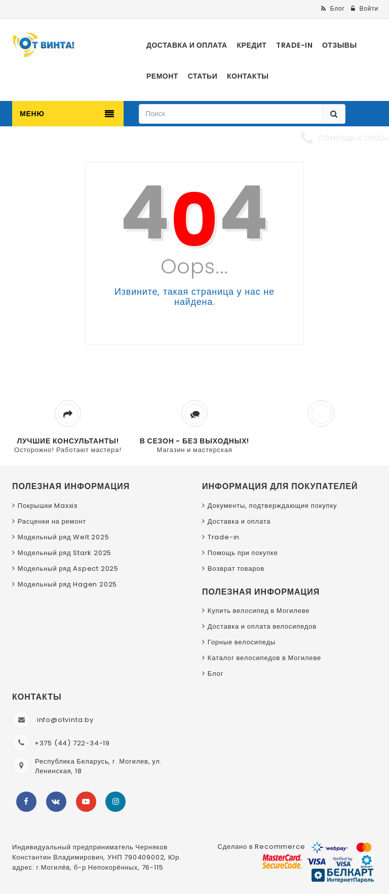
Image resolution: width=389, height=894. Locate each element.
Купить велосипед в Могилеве (258, 610)
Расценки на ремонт (52, 521)
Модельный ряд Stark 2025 (64, 553)
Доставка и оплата (239, 521)
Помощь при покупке (243, 553)
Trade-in (224, 537)
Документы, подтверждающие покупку (272, 505)
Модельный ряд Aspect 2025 (68, 568)
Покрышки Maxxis (48, 505)
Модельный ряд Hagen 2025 (67, 584)
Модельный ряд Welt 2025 (63, 537)
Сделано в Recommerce (261, 846)
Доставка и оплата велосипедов (262, 626)
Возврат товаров (236, 568)
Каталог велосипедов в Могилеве (264, 658)
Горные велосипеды (242, 642)
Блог (215, 673)
